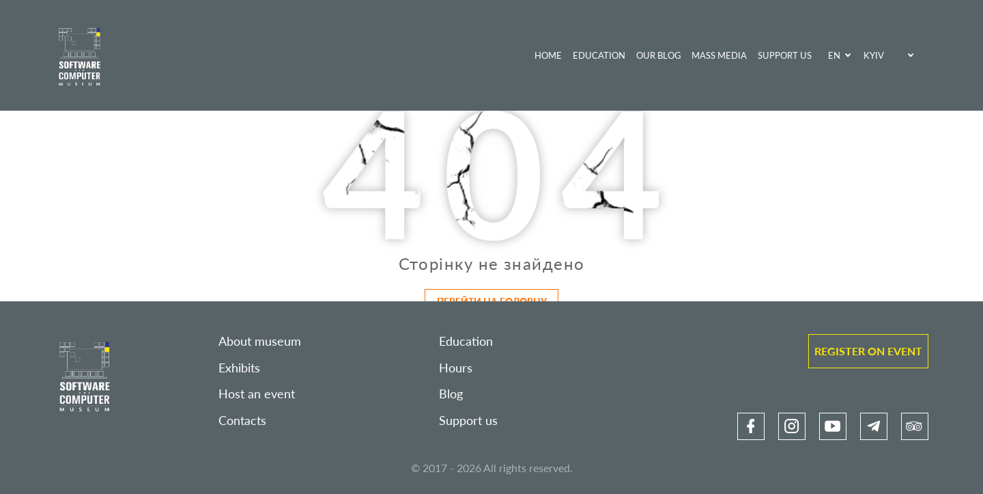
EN (834, 55)
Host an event (256, 394)
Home (548, 55)
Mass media (719, 55)
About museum (259, 341)
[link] (751, 426)
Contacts (242, 420)
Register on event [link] (868, 350)
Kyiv (874, 55)
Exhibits (239, 368)
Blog (451, 394)
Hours (455, 368)
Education (599, 55)
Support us (785, 55)
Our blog (658, 55)
